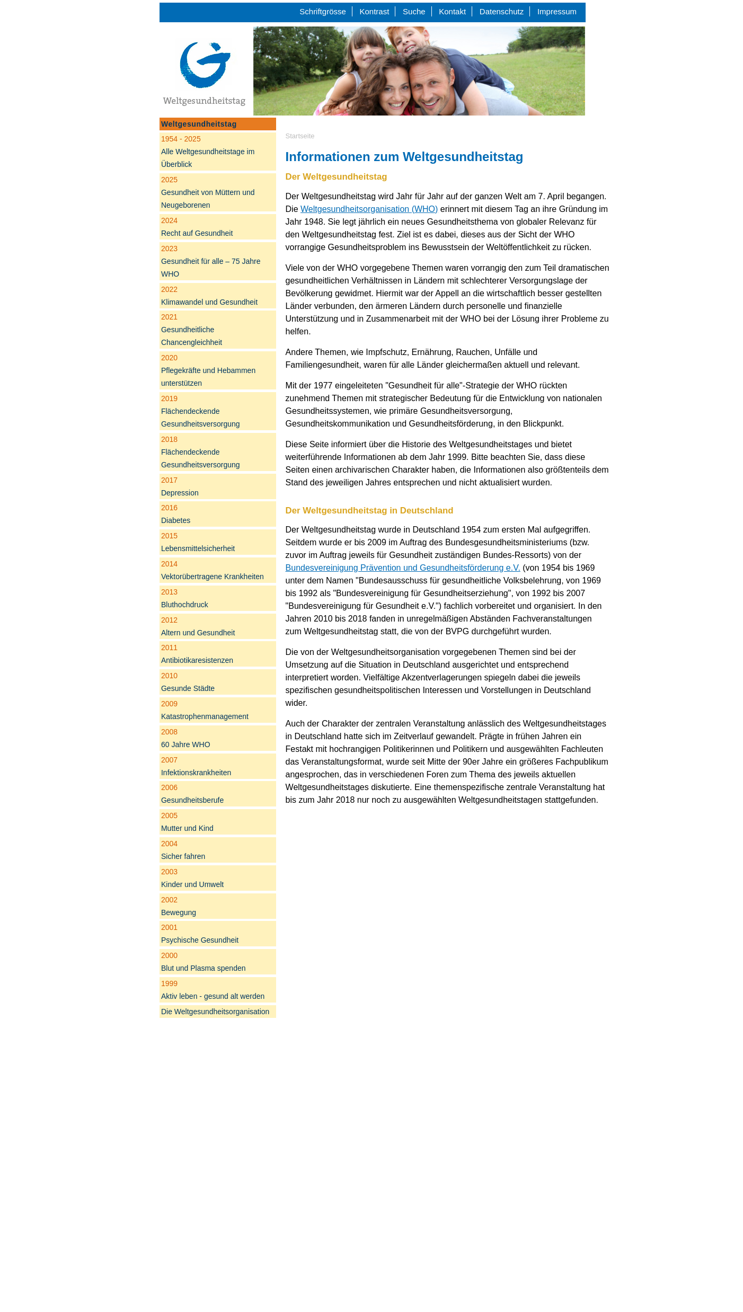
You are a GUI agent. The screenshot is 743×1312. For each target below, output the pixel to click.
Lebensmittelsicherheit (198, 542)
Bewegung (178, 906)
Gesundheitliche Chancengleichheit (191, 330)
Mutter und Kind (187, 821)
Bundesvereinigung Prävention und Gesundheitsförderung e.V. (403, 567)
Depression (180, 486)
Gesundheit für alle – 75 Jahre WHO (211, 261)
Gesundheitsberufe (192, 793)
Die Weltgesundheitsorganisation (215, 1011)
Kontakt (452, 11)
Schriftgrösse (322, 11)
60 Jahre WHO (185, 738)
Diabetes (175, 514)
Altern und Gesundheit (198, 626)
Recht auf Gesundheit (197, 226)
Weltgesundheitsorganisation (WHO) (369, 209)
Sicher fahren (183, 850)
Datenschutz (502, 11)
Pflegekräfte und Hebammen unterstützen (208, 370)
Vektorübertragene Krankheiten (212, 570)
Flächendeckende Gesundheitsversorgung (200, 411)
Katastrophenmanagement (205, 710)
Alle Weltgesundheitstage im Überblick (207, 152)
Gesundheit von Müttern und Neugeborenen (208, 192)
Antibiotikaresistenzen (197, 653)
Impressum (557, 11)
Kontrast (375, 11)
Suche (414, 11)
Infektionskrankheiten (196, 766)
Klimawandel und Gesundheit (209, 295)
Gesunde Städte (188, 682)
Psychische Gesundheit (199, 933)
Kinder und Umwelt (192, 878)
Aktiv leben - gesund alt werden (212, 989)
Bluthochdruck (184, 598)
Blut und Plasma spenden (203, 961)
